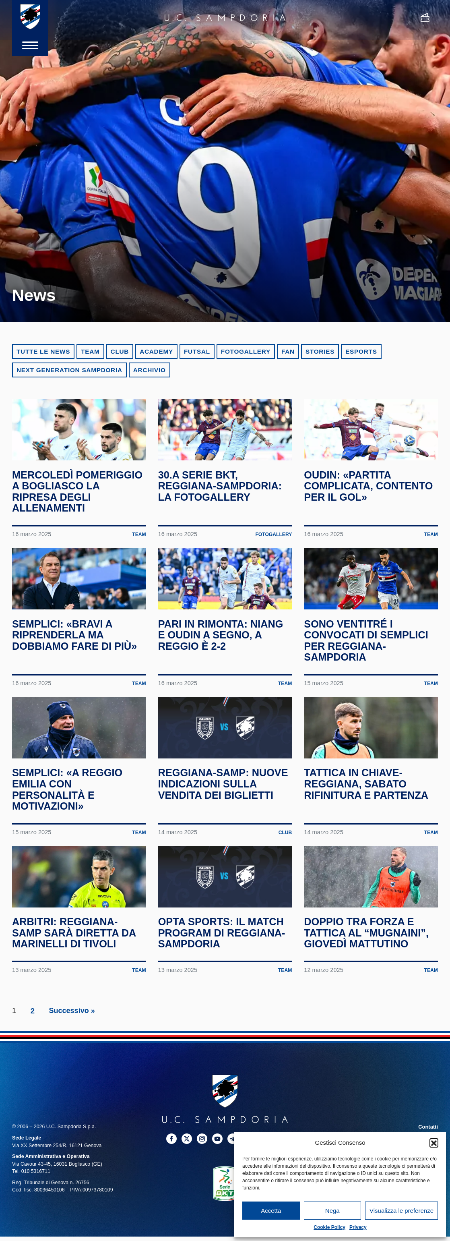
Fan (288, 351)
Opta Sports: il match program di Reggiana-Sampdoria (224, 984)
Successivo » (72, 1062)
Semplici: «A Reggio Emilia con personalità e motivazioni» (69, 828)
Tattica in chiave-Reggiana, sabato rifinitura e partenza (368, 822)
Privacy (358, 1227)
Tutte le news (43, 351)
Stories (320, 351)
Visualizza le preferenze (401, 1210)
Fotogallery (245, 351)
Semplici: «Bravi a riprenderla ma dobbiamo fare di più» (77, 660)
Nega (332, 1210)
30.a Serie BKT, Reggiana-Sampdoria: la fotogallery (222, 499)
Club (120, 351)
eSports (361, 351)
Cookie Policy (329, 1227)
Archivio (149, 370)
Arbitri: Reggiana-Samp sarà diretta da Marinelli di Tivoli (76, 984)
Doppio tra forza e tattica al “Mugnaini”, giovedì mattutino (368, 984)
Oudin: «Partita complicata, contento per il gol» (368, 499)
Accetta (271, 1210)
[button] (434, 1143)
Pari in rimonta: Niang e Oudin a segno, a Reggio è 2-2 (223, 660)
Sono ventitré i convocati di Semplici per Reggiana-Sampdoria (368, 666)
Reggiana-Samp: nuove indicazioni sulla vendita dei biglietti (211, 828)
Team (90, 351)
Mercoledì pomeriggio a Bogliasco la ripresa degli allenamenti (77, 504)
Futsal (197, 351)
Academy (156, 351)
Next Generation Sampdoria (69, 370)
